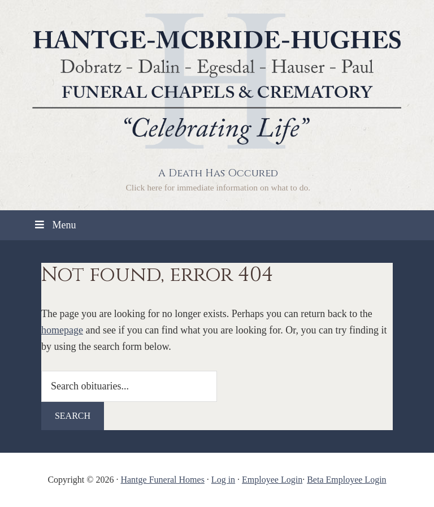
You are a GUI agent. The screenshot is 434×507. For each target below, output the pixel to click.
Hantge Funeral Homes (162, 479)
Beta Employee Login (346, 479)
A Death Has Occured (218, 173)
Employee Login (272, 479)
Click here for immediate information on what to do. (217, 187)
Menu (54, 225)
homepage (62, 330)
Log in (223, 479)
